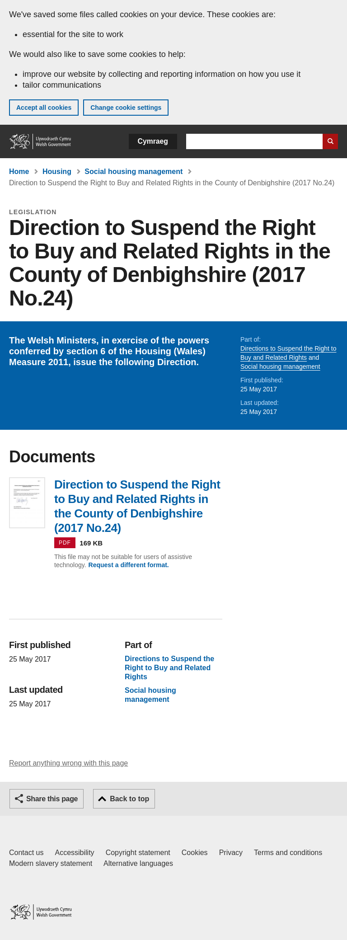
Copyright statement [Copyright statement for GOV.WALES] (138, 852)
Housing (56, 171)
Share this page (52, 799)
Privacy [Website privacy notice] (231, 852)
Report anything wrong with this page (68, 763)
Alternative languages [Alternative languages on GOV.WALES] (138, 863)
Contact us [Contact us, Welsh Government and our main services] (26, 852)
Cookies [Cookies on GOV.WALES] (195, 852)
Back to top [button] (129, 799)
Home (19, 171)
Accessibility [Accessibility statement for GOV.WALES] (74, 852)
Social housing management (133, 171)
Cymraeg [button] (153, 141)
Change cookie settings (125, 107)
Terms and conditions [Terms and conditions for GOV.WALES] (288, 852)
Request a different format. (129, 565)
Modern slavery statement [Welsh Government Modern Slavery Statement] (50, 863)
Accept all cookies (43, 107)
